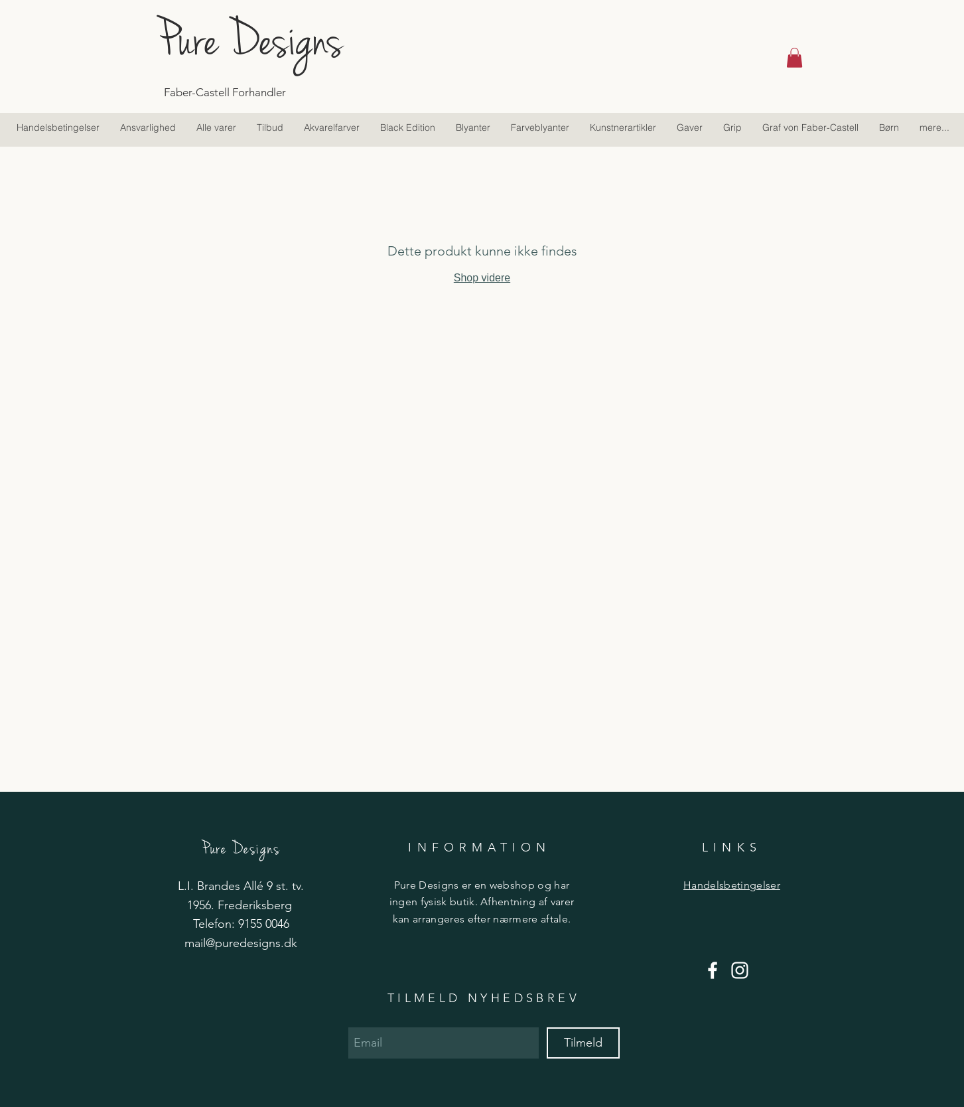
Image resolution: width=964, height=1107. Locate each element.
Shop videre (482, 277)
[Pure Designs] (282, 40)
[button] (794, 58)
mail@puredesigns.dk (240, 943)
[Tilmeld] (583, 1043)
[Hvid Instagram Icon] (739, 970)
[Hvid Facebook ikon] (712, 970)
